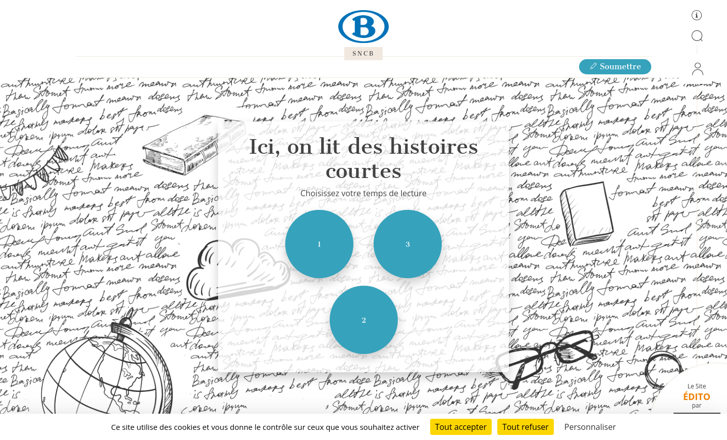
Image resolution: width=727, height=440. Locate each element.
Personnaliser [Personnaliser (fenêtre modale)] (590, 426)
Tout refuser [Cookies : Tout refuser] (525, 426)
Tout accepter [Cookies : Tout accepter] (461, 426)
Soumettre (615, 66)
